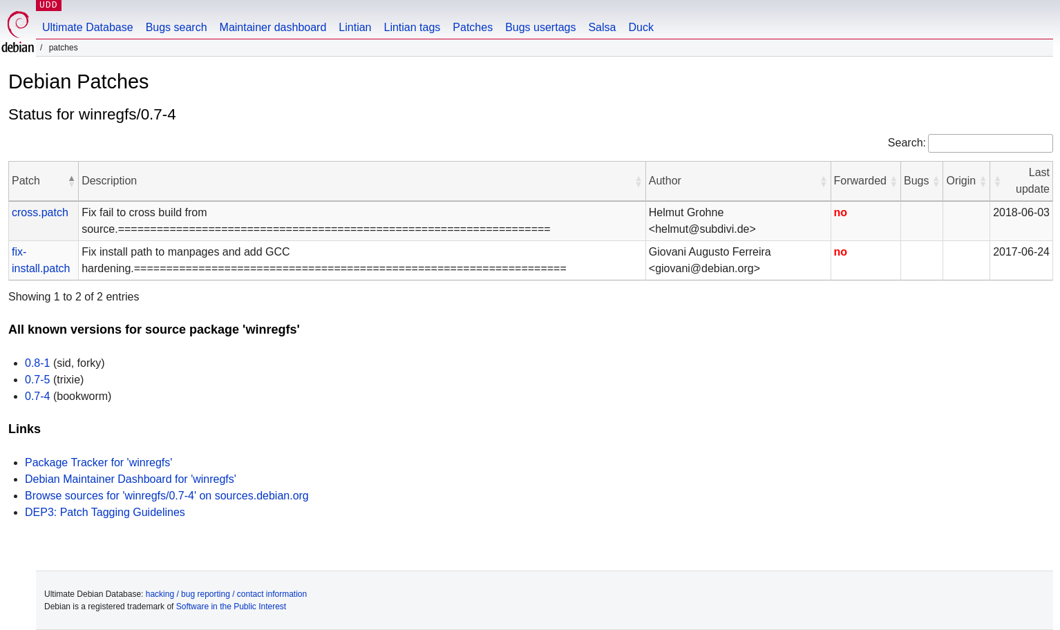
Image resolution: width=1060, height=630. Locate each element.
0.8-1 (37, 363)
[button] (71, 181)
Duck (640, 27)
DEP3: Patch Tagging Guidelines (105, 512)
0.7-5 (37, 379)
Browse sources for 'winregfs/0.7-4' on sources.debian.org (167, 496)
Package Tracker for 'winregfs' (98, 462)
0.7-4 (37, 396)
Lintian (355, 27)
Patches (473, 27)
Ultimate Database (87, 27)
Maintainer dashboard (273, 27)
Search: (907, 143)
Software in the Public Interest (231, 606)
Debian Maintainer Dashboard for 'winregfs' (130, 479)
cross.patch (40, 212)
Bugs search (176, 27)
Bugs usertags (540, 27)
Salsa (602, 27)
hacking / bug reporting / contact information (226, 594)
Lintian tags (412, 27)
